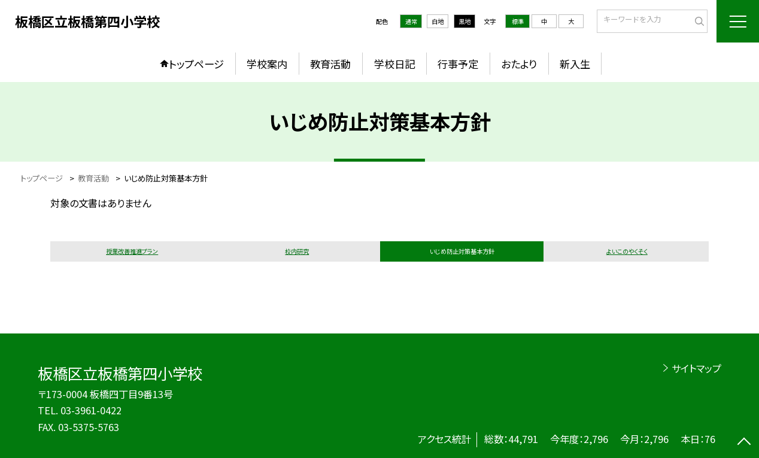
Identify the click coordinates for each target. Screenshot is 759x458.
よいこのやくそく (627, 251)
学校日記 (394, 63)
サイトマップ (696, 368)
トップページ (196, 63)
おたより (519, 63)
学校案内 (267, 63)
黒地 (464, 21)
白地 (438, 21)
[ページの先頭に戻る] (743, 442)
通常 (411, 21)
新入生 (575, 63)
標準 (518, 21)
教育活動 (330, 63)
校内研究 (297, 251)
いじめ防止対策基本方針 (462, 251)
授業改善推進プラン (132, 251)
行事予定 (458, 63)
